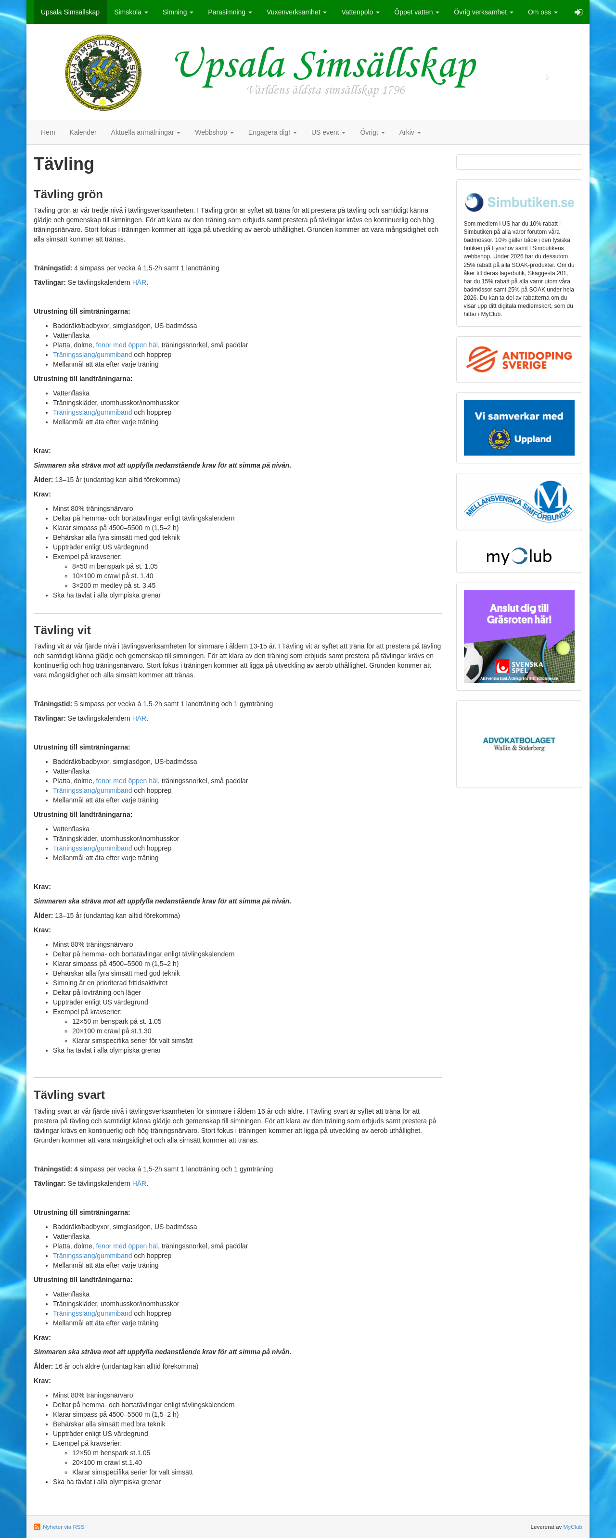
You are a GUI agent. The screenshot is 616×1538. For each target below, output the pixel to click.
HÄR (139, 282)
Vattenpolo (360, 12)
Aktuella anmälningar (146, 132)
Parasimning (230, 12)
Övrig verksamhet (483, 12)
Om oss (543, 12)
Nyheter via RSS (63, 1527)
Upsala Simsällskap (70, 12)
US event (328, 132)
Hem (48, 132)
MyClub (572, 1527)
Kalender (83, 132)
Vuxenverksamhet (297, 12)
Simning (178, 12)
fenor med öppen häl (127, 345)
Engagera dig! (272, 132)
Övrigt (372, 132)
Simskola (131, 12)
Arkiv (410, 132)
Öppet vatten (416, 12)
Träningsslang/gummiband (92, 354)
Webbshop (214, 132)
